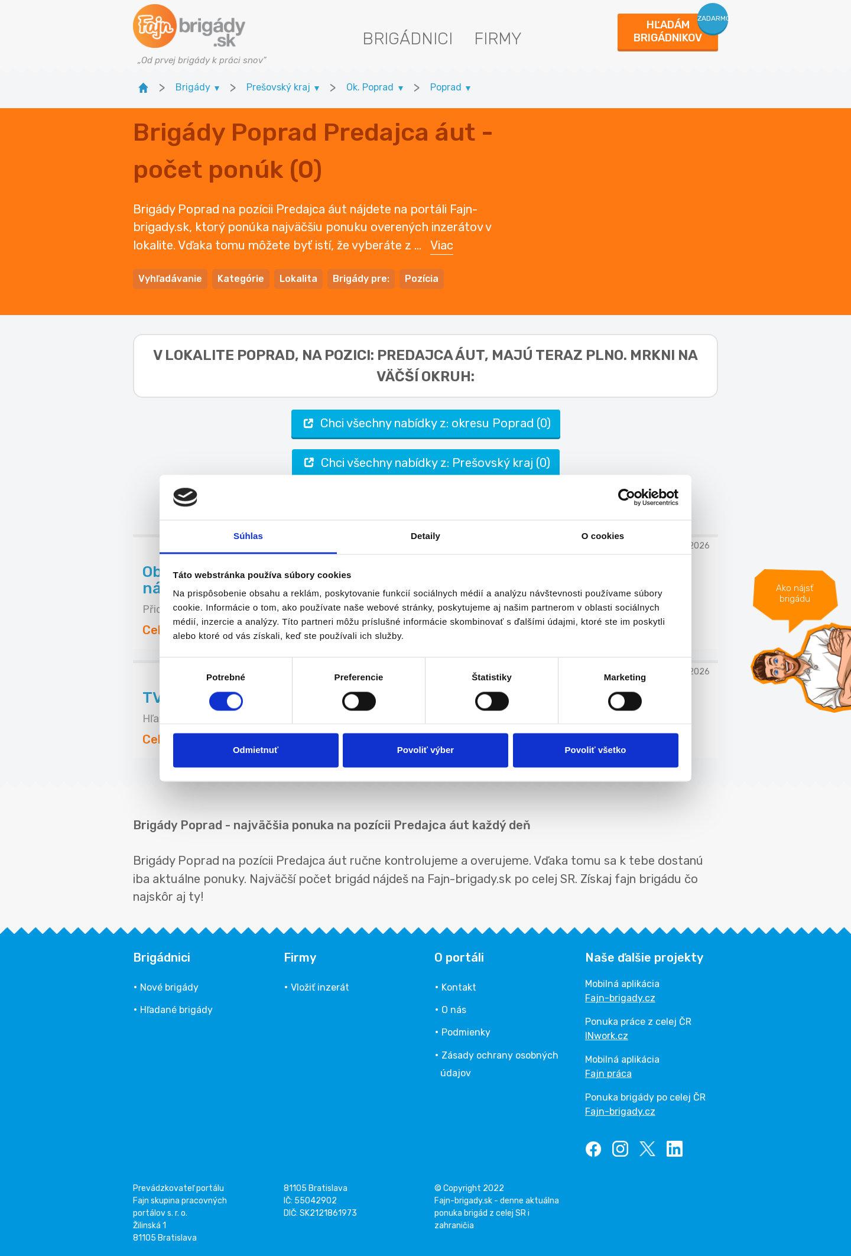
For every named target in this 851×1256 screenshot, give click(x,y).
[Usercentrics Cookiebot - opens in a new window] (626, 497)
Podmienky (466, 1032)
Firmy (498, 38)
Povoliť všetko (595, 750)
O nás (453, 1009)
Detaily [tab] (425, 536)
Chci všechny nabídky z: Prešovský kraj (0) (425, 462)
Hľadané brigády (176, 1009)
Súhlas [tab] (248, 536)
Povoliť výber (425, 750)
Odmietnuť (255, 750)
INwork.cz (606, 1035)
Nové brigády (169, 987)
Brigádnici (407, 38)
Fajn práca (608, 1073)
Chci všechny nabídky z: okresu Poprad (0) (426, 423)
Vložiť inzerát (320, 987)
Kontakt (458, 987)
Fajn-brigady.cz (620, 998)
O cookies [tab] (603, 536)
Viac (441, 245)
